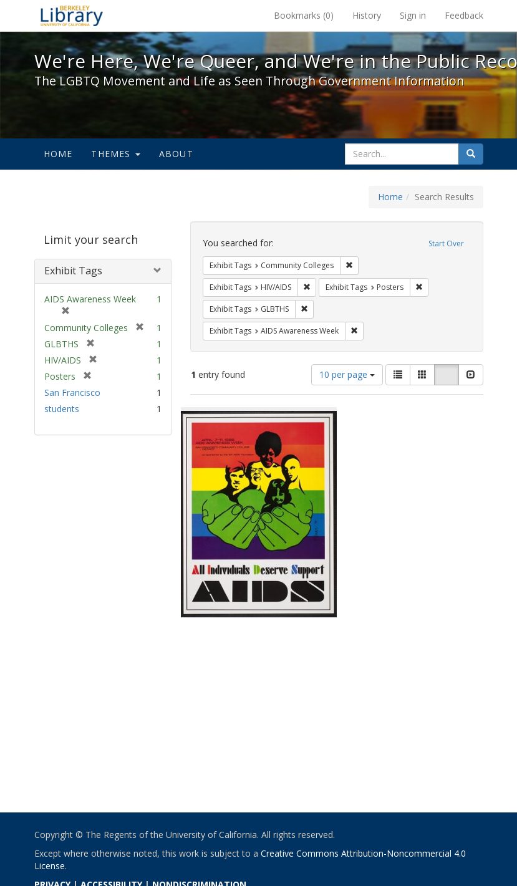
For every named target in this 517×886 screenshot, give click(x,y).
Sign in (413, 15)
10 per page (347, 374)
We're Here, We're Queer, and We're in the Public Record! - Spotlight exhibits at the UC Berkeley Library (71, 15)
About (176, 154)
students (61, 409)
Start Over (446, 243)
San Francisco (72, 392)
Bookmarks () (304, 15)
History (366, 15)
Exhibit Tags (73, 270)
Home (58, 154)
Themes (115, 154)
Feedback (464, 15)
